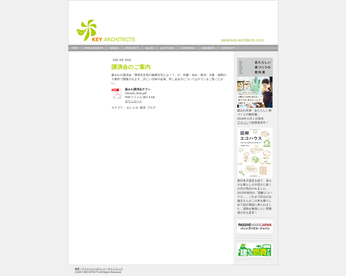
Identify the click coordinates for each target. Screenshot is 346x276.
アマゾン (243, 122)
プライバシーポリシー (94, 268)
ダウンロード (133, 101)
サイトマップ (115, 268)
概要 (77, 268)
